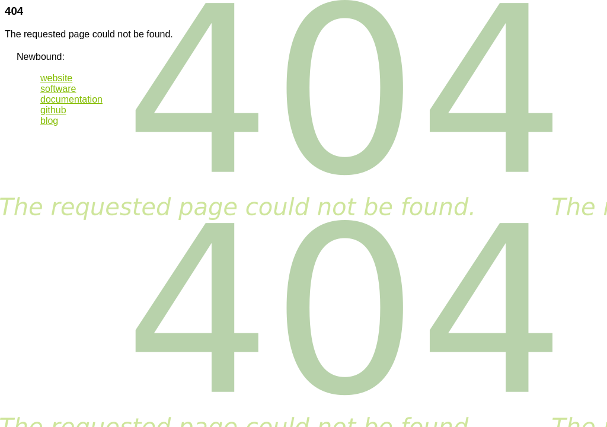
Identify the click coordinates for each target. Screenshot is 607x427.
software (58, 89)
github (53, 110)
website (56, 78)
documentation (71, 99)
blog (49, 121)
